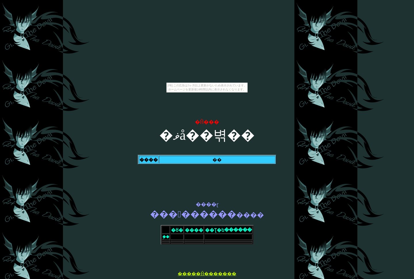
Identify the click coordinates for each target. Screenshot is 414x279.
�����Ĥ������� (207, 273)
